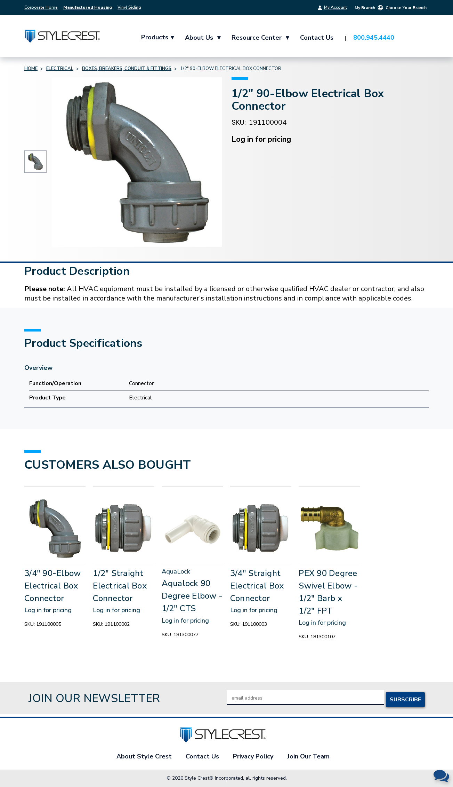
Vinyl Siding (129, 7)
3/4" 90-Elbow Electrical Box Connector (52, 586)
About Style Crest (144, 756)
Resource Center (261, 37)
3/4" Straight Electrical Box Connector (257, 586)
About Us (203, 37)
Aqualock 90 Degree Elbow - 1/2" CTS (192, 596)
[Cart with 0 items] (419, 37)
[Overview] (226, 367)
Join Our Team (308, 756)
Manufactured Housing (87, 7)
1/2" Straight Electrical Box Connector (120, 586)
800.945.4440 (374, 37)
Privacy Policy (253, 756)
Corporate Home (41, 7)
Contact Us (317, 37)
